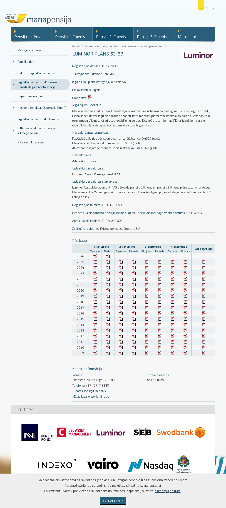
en (212, 8)
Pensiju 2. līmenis (111, 37)
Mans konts (188, 37)
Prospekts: (79, 97)
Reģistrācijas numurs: (86, 204)
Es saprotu (113, 501)
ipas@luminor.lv (95, 390)
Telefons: (78, 385)
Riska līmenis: (81, 89)
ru (207, 8)
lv (201, 8)
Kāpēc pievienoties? (31, 96)
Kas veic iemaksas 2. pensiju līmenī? (42, 107)
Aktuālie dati (26, 61)
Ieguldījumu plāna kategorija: (91, 81)
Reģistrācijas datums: (86, 65)
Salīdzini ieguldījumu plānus (36, 73)
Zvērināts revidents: (85, 228)
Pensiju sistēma (27, 37)
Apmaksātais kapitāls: (86, 220)
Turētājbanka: (81, 73)
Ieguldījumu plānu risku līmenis (38, 119)
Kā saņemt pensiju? (31, 142)
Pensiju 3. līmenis (152, 37)
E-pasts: (78, 390)
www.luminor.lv (98, 396)
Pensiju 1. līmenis (70, 37)
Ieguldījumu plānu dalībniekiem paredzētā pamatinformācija (38, 84)
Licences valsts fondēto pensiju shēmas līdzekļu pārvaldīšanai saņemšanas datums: (129, 212)
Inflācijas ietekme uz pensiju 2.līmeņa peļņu (37, 130)
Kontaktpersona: (158, 375)
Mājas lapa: (79, 396)
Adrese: (77, 375)
